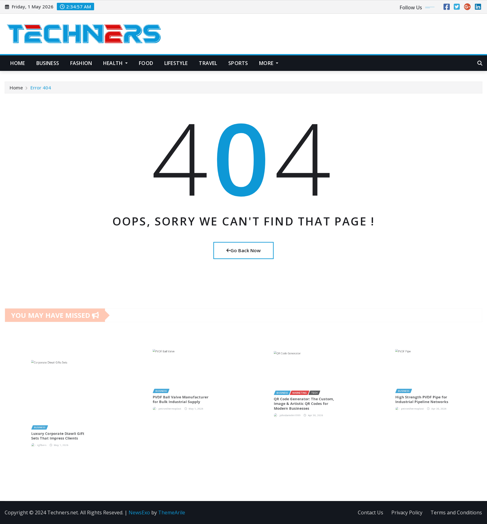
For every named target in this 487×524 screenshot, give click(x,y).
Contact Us (370, 512)
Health (115, 63)
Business (47, 63)
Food (146, 63)
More (268, 63)
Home (17, 63)
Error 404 (40, 90)
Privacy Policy (406, 512)
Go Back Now (243, 250)
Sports (238, 63)
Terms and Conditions (456, 512)
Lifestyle (176, 63)
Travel (208, 63)
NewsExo (139, 512)
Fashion (81, 63)
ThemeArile (171, 512)
